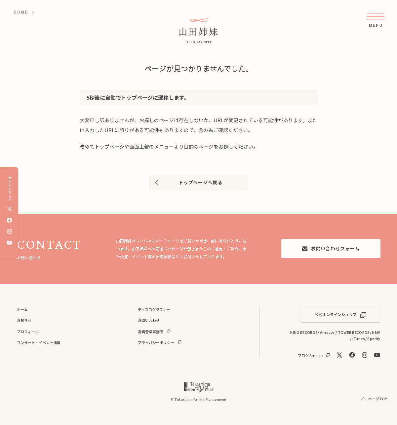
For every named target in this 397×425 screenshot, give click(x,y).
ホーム (22, 309)
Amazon (328, 332)
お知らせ (24, 320)
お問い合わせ (149, 320)
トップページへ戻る (200, 182)
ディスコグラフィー (154, 309)
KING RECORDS (304, 332)
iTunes (358, 338)
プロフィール (28, 331)
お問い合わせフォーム (331, 248)
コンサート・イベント (38, 342)
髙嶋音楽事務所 (150, 331)
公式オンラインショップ (336, 314)
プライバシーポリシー (156, 342)
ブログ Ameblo (310, 355)
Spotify (373, 338)
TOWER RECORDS (354, 332)
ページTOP (377, 398)
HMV (376, 332)
